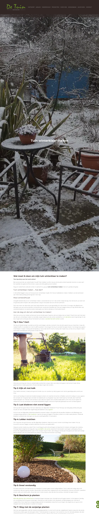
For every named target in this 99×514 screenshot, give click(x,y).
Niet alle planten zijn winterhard (23, 498)
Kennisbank (72, 7)
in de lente (67, 317)
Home (79, 15)
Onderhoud (46, 7)
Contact (89, 7)
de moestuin (33, 414)
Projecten (55, 7)
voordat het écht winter (52, 319)
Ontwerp (31, 7)
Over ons (63, 7)
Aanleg (38, 7)
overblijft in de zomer (44, 429)
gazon (51, 409)
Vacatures (81, 7)
